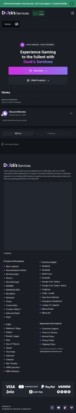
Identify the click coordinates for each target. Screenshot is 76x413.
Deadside (46, 270)
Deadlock (46, 266)
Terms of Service (49, 332)
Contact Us (6, 406)
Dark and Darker (13, 313)
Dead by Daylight (49, 262)
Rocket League (12, 336)
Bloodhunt (10, 293)
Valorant (10, 359)
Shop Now (38, 70)
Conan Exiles (11, 305)
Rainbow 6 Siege (13, 328)
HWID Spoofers (13, 367)
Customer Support (50, 328)
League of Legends (50, 305)
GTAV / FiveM (48, 293)
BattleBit (9, 286)
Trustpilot (7, 253)
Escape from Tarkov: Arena (54, 285)
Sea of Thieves (12, 344)
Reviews (17, 102)
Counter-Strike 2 (13, 309)
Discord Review (10, 100)
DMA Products (38, 80)
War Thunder (11, 363)
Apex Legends (12, 266)
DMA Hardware (12, 371)
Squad (9, 348)
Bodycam (10, 297)
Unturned (10, 355)
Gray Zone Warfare (50, 297)
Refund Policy (48, 336)
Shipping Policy (48, 344)
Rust (8, 340)
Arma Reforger (12, 282)
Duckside (46, 278)
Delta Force (47, 274)
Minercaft (46, 313)
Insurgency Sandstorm (52, 301)
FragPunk (46, 289)
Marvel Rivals (47, 309)
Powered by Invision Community (16, 409)
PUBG (8, 324)
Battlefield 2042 (13, 290)
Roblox (9, 332)
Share (18, 133)
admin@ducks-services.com (51, 351)
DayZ (8, 317)
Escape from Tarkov (51, 281)
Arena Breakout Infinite (16, 270)
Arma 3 (9, 278)
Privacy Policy (48, 340)
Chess (9, 301)
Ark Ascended (12, 274)
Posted (17, 115)
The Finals (10, 352)
